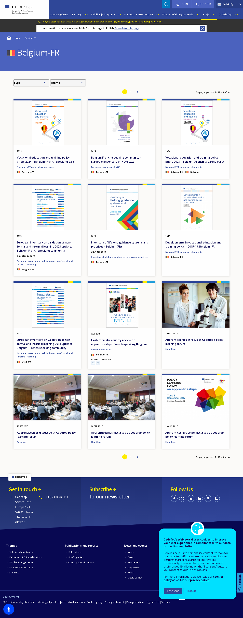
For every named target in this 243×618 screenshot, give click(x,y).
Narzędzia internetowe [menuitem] (138, 14)
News (130, 552)
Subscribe (100, 489)
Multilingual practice (48, 602)
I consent (173, 591)
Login (184, 4)
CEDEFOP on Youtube (191, 498)
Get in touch (22, 489)
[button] (8, 609)
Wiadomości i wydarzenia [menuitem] (177, 14)
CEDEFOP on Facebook (174, 498)
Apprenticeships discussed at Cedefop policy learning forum (46, 435)
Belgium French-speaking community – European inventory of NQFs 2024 (116, 159)
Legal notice (152, 602)
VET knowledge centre (21, 562)
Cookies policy (94, 602)
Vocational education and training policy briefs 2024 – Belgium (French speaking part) (46, 159)
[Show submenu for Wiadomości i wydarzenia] (198, 14)
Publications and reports (81, 545)
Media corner (134, 577)
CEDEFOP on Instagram (208, 498)
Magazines (133, 567)
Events (131, 557)
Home (9, 37)
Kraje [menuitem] (206, 14)
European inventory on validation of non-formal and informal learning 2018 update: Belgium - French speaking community (44, 344)
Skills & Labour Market (21, 552)
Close (202, 28)
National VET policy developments (35, 167)
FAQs (5, 602)
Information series (101, 349)
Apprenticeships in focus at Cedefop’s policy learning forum (194, 342)
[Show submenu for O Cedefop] (236, 14)
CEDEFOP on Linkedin (199, 498)
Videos (131, 572)
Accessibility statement (22, 602)
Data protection (135, 602)
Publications (75, 552)
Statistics (14, 572)
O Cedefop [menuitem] (225, 14)
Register (205, 4)
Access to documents (73, 602)
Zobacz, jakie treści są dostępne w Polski (141, 21)
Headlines (170, 349)
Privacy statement (114, 602)
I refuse (191, 590)
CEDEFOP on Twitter (182, 498)
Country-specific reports (81, 562)
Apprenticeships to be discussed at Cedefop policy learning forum (194, 435)
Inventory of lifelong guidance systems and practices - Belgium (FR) (119, 244)
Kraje (18, 38)
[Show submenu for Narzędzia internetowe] (157, 14)
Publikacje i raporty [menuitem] (103, 14)
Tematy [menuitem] (77, 14)
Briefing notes (76, 557)
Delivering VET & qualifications (26, 557)
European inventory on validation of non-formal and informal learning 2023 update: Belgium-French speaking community (44, 246)
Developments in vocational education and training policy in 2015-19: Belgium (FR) (193, 244)
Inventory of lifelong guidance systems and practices (119, 257)
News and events (135, 545)
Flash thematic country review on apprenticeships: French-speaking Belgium (119, 342)
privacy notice (199, 580)
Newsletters (134, 562)
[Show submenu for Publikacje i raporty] (120, 14)
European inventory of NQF (105, 167)
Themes (11, 545)
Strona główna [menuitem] (59, 14)
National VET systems (21, 567)
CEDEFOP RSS (216, 498)
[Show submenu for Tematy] (86, 14)
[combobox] (32, 83)
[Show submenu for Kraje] (214, 14)
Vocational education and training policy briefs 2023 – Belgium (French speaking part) (194, 159)
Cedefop (21, 442)
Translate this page (126, 28)
